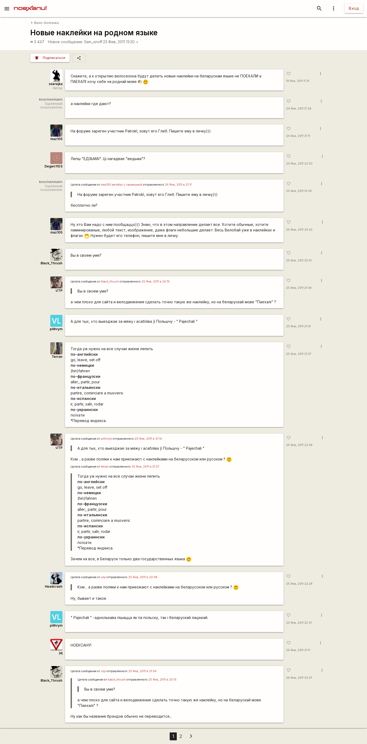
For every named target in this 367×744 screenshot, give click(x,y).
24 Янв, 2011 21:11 (298, 136)
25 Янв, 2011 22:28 (299, 584)
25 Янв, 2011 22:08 (299, 445)
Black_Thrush (51, 263)
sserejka (55, 84)
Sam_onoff (93, 41)
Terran (57, 357)
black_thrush (110, 281)
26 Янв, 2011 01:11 (298, 650)
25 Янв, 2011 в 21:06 (142, 671)
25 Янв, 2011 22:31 (299, 622)
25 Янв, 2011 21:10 (298, 326)
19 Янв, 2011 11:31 (297, 81)
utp (103, 577)
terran (105, 466)
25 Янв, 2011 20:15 (299, 260)
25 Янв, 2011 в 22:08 (142, 577)
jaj (60, 653)
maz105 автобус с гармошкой (121, 184)
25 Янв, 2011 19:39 (299, 191)
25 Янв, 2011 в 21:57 (145, 466)
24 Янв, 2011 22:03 (299, 163)
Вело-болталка (44, 23)
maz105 (56, 139)
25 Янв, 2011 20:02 (299, 229)
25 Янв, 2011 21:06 (299, 288)
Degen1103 (53, 166)
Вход (354, 8)
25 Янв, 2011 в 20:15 (155, 281)
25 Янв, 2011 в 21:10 (148, 438)
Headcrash (53, 586)
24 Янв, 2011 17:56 (298, 108)
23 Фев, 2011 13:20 (121, 41)
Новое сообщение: (65, 41)
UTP (59, 290)
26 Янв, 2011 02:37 (299, 677)
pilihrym (56, 329)
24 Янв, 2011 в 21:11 (178, 184)
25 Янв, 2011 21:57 (298, 354)
